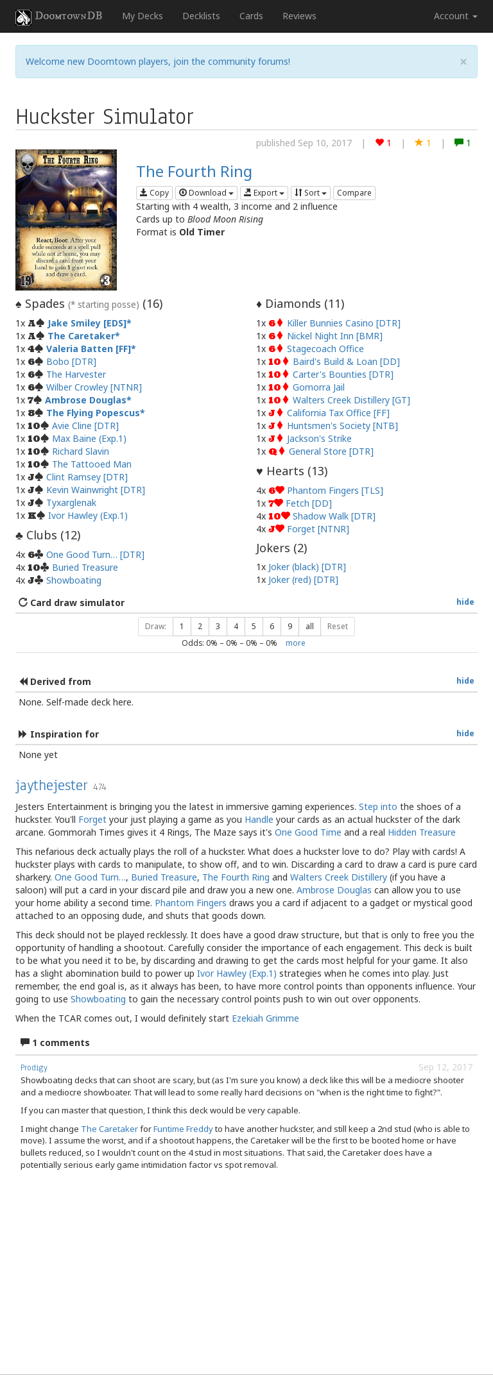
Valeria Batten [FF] (88, 348)
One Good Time (308, 832)
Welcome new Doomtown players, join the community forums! (158, 61)
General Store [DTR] (331, 451)
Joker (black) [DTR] (307, 567)
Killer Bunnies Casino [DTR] (344, 323)
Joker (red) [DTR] (303, 579)
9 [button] (290, 626)
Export (264, 192)
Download (206, 192)
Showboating (73, 580)
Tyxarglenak (71, 502)
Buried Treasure (85, 567)
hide (465, 601)
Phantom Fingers (191, 903)
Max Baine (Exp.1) (89, 438)
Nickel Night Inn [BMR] (335, 336)
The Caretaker (81, 336)
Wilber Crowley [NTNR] (94, 387)
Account (456, 16)
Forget (92, 819)
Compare (354, 192)
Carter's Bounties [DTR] (343, 374)
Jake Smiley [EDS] (87, 323)
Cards (251, 16)
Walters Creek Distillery (338, 877)
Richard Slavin (80, 451)
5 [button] (254, 626)
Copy (154, 192)
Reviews (299, 16)
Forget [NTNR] (318, 529)
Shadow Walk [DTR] (334, 516)
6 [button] (272, 626)
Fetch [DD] (309, 503)
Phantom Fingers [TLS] (335, 490)
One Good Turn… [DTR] (95, 554)
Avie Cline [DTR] (85, 425)
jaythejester (51, 785)
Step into (378, 806)
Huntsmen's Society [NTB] (342, 425)
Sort (311, 192)
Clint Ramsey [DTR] (87, 477)
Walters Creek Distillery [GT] (351, 400)
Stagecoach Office (325, 348)
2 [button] (200, 626)
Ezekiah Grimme (265, 1018)
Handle (259, 819)
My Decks (142, 16)
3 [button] (218, 626)
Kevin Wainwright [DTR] (95, 490)
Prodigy (34, 1068)
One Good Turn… (90, 877)
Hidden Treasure (422, 832)
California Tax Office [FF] (338, 413)
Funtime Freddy (183, 1129)
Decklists (201, 16)
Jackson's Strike (319, 438)
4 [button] (236, 626)
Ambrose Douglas (85, 400)
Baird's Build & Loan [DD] (346, 361)
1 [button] (182, 626)
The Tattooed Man (92, 464)
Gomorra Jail (319, 387)
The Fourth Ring (194, 170)
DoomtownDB (59, 17)
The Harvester (76, 374)
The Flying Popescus (93, 413)
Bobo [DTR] (71, 361)
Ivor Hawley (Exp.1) (88, 515)
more (296, 642)
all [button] (310, 626)
